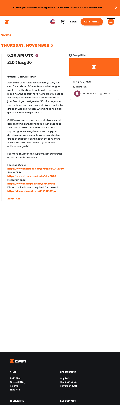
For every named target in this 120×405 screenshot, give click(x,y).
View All (7, 35)
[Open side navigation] (111, 22)
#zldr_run (13, 198)
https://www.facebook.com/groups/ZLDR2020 (35, 168)
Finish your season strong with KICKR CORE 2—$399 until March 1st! (57, 7)
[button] (116, 8)
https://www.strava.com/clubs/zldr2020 (31, 176)
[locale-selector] (52, 21)
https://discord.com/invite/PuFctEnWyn (31, 191)
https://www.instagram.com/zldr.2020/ (31, 183)
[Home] (7, 22)
